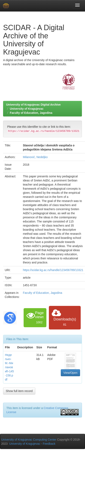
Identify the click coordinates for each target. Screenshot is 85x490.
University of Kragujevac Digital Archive (33, 104)
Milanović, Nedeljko (35, 157)
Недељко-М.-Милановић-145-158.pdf (9, 367)
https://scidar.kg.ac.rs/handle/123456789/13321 (53, 270)
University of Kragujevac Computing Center (28, 439)
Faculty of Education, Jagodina (31, 112)
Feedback (49, 443)
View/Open (70, 372)
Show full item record (19, 391)
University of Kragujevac (27, 108)
